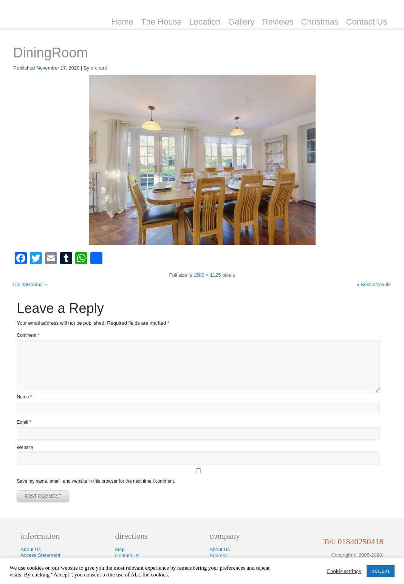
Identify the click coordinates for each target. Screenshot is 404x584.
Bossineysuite (376, 284)
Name (24, 397)
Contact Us (366, 21)
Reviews (278, 21)
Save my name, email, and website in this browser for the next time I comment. (96, 481)
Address (219, 555)
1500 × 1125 (207, 275)
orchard (99, 68)
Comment (28, 335)
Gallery (241, 21)
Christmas (320, 21)
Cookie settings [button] (344, 571)
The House (161, 21)
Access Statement (40, 555)
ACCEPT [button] (380, 571)
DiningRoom (50, 52)
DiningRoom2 (28, 284)
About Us (31, 549)
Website (25, 447)
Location (205, 21)
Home (122, 21)
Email (24, 422)
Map (120, 549)
